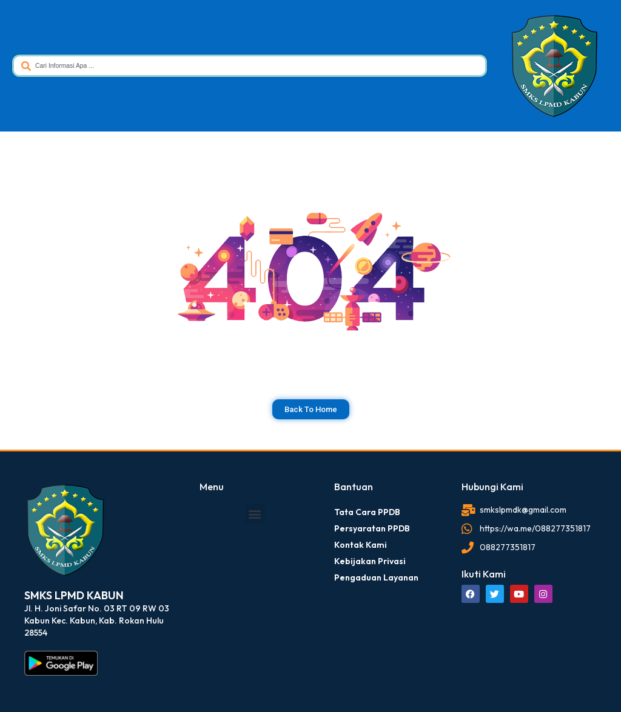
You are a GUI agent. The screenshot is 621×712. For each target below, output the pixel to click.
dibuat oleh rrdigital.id (28, 464)
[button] (255, 514)
